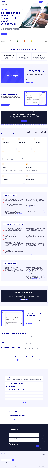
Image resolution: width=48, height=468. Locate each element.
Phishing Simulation (23, 417)
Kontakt (23, 1)
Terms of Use (4, 462)
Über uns (19, 1)
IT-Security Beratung (11, 417)
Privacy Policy (8, 462)
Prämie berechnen (29, 323)
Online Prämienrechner (24, 299)
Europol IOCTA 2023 (19, 213)
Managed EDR (17, 417)
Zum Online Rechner (29, 82)
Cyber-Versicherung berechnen (5, 104)
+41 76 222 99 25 (43, 454)
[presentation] (5, 455)
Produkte (11, 1)
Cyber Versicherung (11, 413)
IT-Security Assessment (34, 417)
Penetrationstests (28, 417)
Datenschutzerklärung (28, 465)
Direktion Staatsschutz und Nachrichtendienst (37, 278)
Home (7, 1)
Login (40, 1)
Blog (15, 1)
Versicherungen (32, 454)
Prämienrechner (4, 33)
